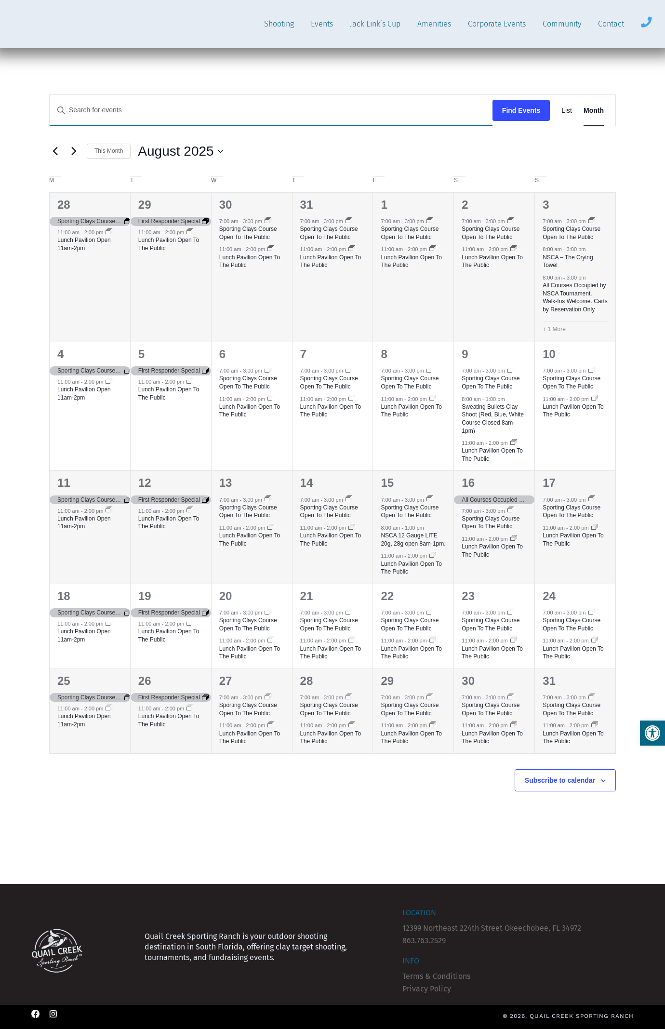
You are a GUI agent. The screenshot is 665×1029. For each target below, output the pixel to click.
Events (322, 23)
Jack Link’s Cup (375, 23)
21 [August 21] (306, 595)
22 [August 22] (387, 595)
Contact (611, 23)
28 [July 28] (63, 204)
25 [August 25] (63, 680)
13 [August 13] (225, 482)
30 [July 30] (225, 204)
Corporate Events (497, 23)
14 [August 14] (306, 482)
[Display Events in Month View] (594, 110)
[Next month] (74, 151)
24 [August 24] (549, 595)
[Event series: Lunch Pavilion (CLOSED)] (109, 232)
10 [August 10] (549, 354)
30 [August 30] (468, 680)
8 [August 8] (384, 354)
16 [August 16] (468, 482)
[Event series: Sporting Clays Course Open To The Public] (268, 221)
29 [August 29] (387, 680)
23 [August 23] (468, 595)
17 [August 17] (549, 482)
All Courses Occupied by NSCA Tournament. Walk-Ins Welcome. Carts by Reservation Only (575, 297)
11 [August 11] (63, 482)
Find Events (521, 110)
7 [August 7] (303, 354)
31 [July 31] (306, 204)
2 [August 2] (465, 204)
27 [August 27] (225, 680)
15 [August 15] (387, 482)
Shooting (279, 23)
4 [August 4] (60, 354)
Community (562, 23)
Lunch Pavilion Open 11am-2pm (84, 244)
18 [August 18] (63, 595)
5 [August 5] (141, 354)
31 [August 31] (549, 680)
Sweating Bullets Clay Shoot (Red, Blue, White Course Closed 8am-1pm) (493, 418)
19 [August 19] (144, 595)
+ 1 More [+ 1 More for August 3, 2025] (554, 329)
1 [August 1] (384, 204)
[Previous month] (55, 151)
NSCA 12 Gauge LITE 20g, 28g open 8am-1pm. (413, 539)
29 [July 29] (144, 204)
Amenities (434, 23)
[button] (652, 733)
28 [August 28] (306, 680)
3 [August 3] (546, 204)
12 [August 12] (144, 482)
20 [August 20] (225, 595)
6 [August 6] (222, 354)
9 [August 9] (465, 354)
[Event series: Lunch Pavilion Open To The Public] (189, 232)
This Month (108, 150)
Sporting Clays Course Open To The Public (248, 233)
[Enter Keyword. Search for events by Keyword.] (271, 110)
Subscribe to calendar (560, 780)
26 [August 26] (144, 680)
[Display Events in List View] (566, 110)
